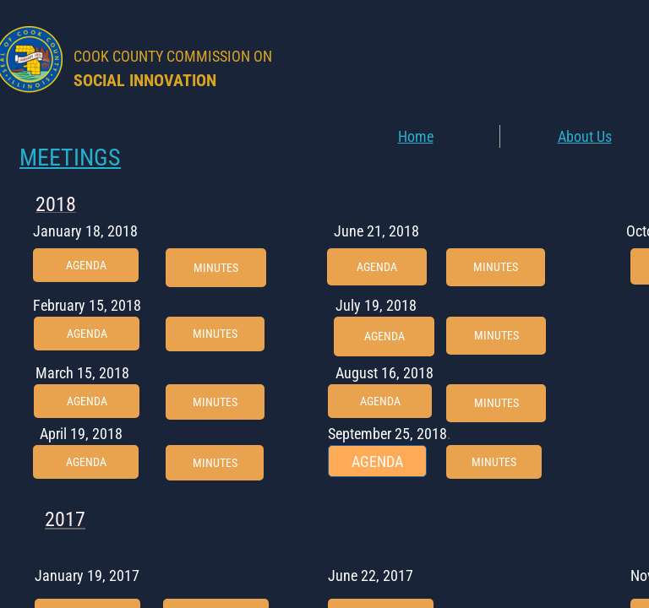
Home (416, 136)
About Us (585, 136)
